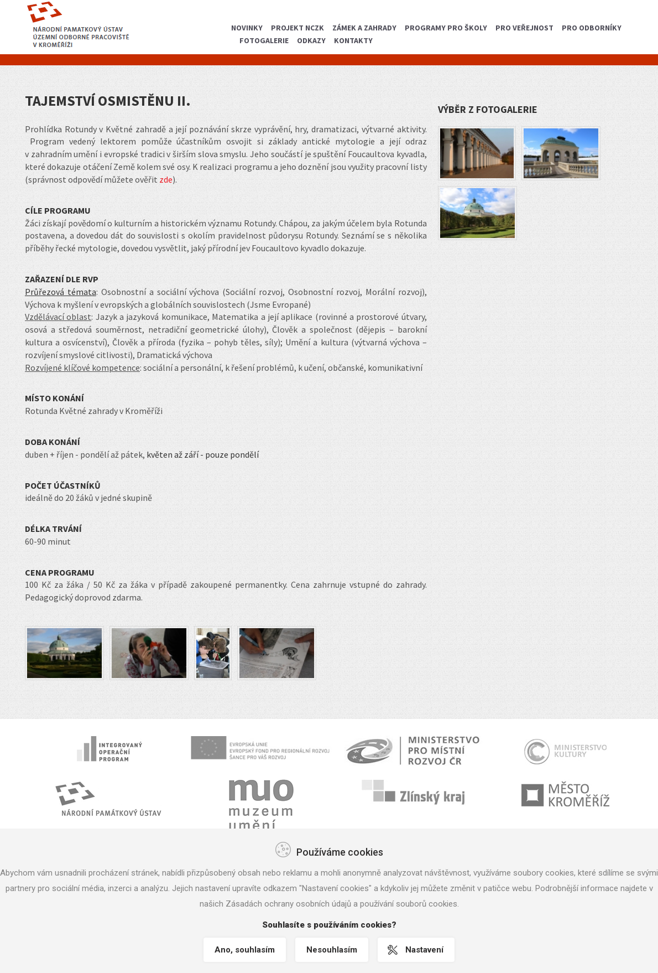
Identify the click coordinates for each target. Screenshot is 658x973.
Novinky (247, 28)
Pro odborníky (592, 28)
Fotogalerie (264, 40)
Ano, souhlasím (243, 950)
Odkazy (311, 40)
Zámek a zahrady (364, 28)
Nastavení (426, 950)
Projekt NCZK (297, 28)
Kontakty (353, 40)
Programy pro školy (446, 28)
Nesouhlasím (331, 950)
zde (166, 179)
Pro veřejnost (524, 28)
